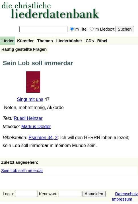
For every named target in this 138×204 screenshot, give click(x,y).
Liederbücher (69, 41)
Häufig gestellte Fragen (24, 49)
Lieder (7, 41)
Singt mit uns (30, 99)
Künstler (25, 41)
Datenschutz (126, 194)
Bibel (102, 41)
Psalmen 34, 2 (42, 137)
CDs (90, 41)
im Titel (79, 29)
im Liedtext (102, 29)
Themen (45, 41)
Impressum (122, 199)
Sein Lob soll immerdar (22, 170)
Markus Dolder (36, 126)
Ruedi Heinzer (28, 118)
